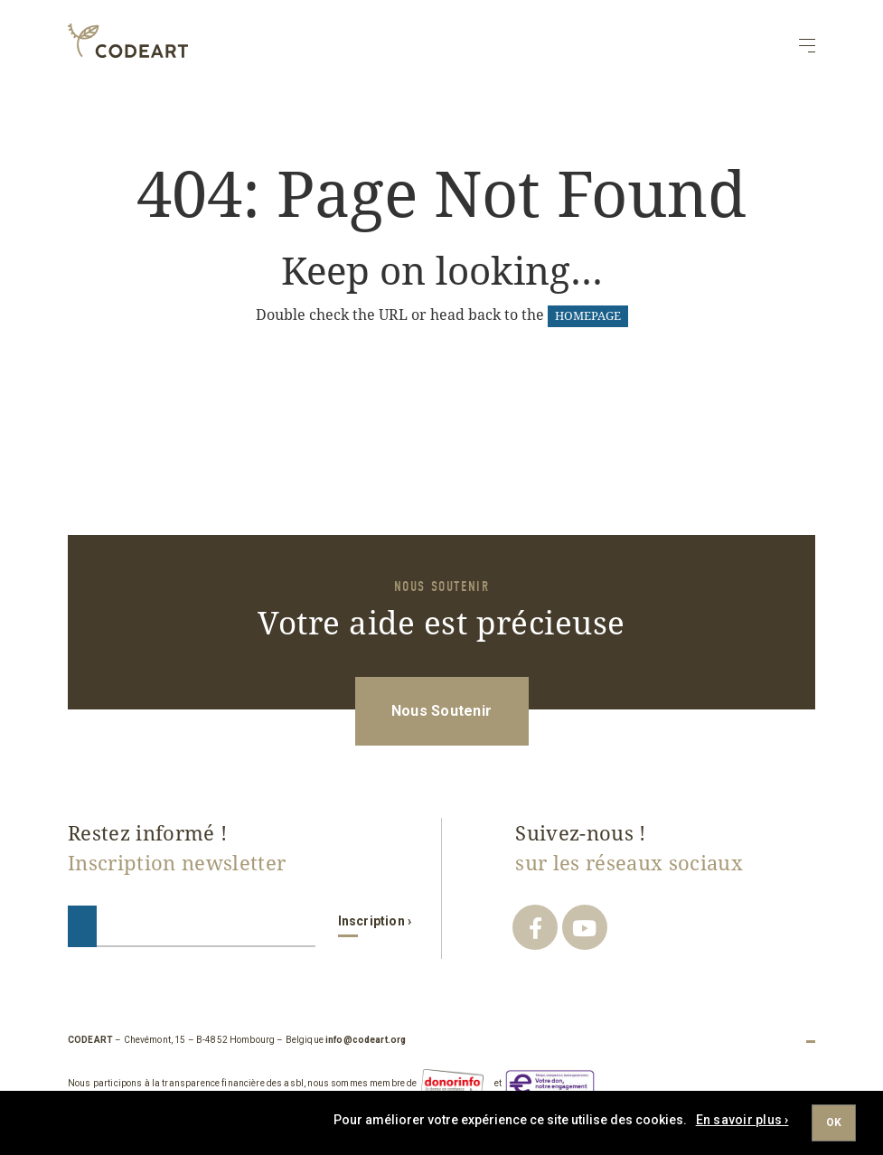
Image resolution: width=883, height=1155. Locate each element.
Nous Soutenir (441, 710)
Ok (833, 1122)
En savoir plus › (742, 1120)
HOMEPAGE (588, 315)
